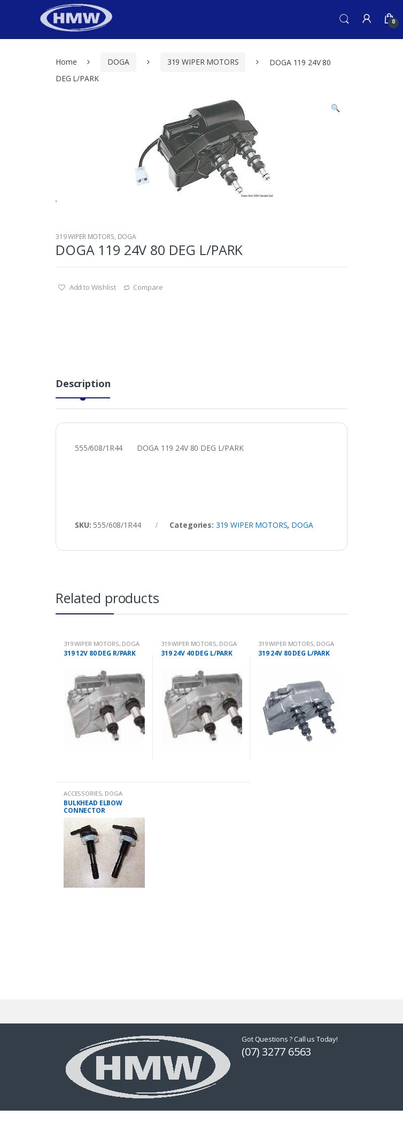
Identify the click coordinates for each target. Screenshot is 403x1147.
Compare (147, 329)
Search (344, 19)
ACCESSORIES (83, 835)
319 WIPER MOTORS (203, 62)
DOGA (118, 62)
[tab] (83, 430)
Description (83, 426)
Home (66, 62)
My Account (367, 19)
